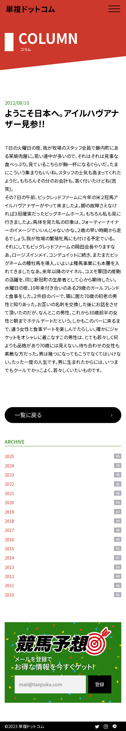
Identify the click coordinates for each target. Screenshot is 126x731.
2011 (63, 585)
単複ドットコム (30, 8)
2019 (63, 512)
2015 (63, 548)
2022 (63, 484)
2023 (63, 475)
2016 (63, 539)
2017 (63, 530)
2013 (63, 567)
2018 (63, 521)
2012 (63, 576)
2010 (63, 595)
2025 (63, 456)
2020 (63, 502)
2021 (63, 493)
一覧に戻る (28, 415)
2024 (63, 465)
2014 (63, 558)
